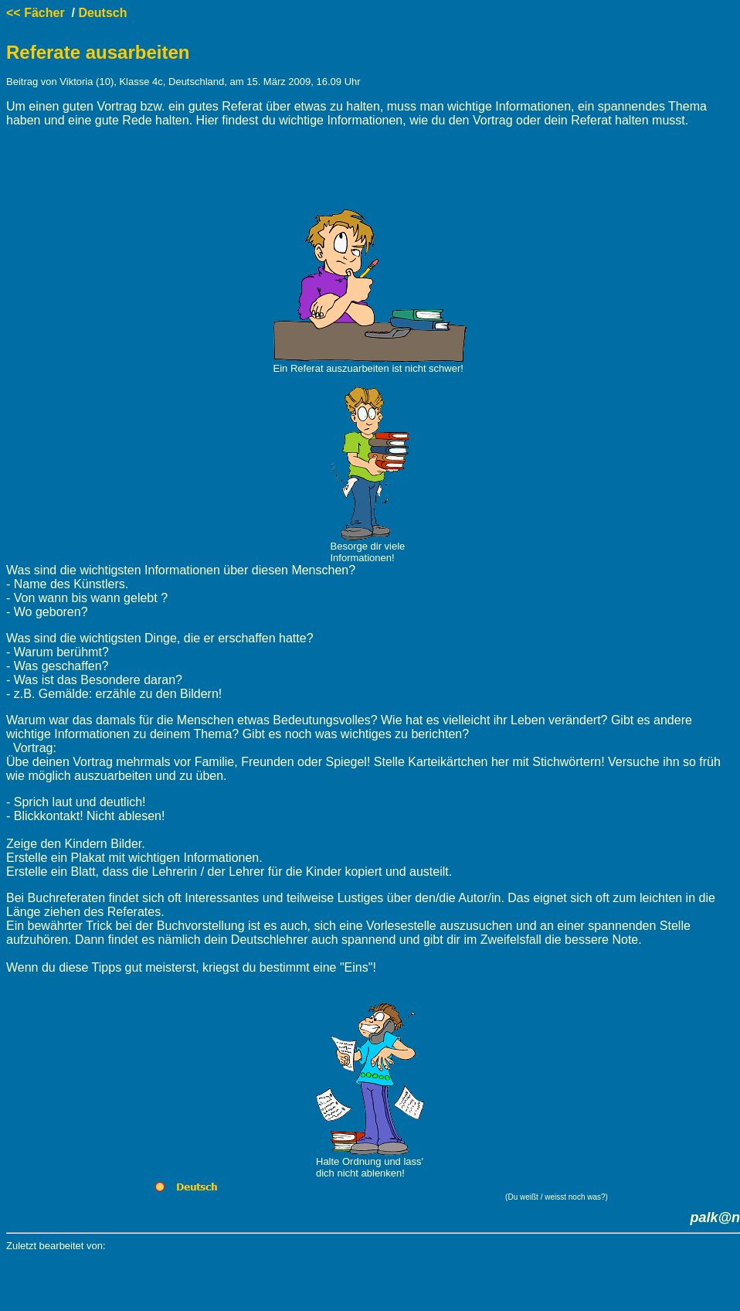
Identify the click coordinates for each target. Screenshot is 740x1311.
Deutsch (102, 12)
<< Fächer (35, 12)
